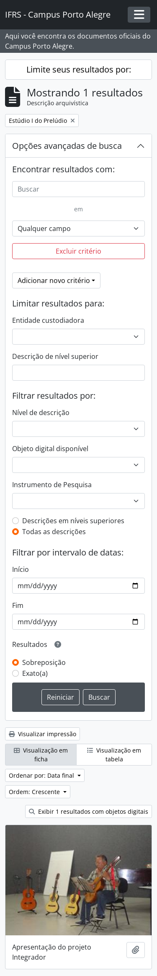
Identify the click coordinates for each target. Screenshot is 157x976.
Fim (17, 605)
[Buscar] (78, 189)
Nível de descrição (40, 412)
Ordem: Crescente (35, 792)
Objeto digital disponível (50, 448)
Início (20, 569)
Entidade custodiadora (48, 320)
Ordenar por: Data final (42, 775)
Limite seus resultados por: (78, 69)
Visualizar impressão (42, 734)
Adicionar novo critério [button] (54, 280)
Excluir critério (78, 251)
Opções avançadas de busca (67, 145)
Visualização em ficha (41, 754)
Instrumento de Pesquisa (52, 484)
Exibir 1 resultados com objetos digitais (88, 811)
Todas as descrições (54, 531)
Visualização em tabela (114, 754)
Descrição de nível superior (55, 356)
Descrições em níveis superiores (73, 520)
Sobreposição (44, 662)
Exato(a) (35, 673)
